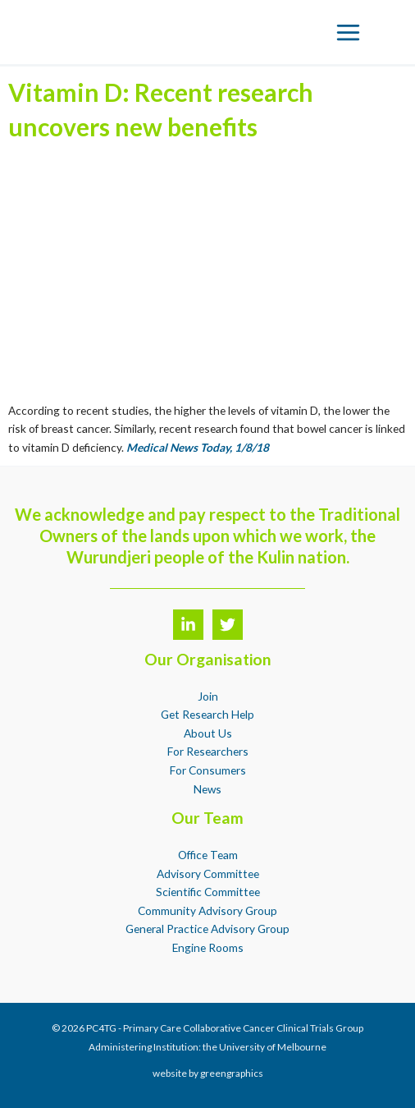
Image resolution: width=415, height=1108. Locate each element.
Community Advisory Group (207, 910)
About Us (208, 733)
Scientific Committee (208, 892)
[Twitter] (227, 624)
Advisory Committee (208, 873)
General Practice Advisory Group (207, 929)
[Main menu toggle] (348, 32)
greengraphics (231, 1073)
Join (208, 696)
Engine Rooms (208, 947)
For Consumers (208, 770)
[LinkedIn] (188, 624)
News (207, 789)
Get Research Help (207, 714)
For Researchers (208, 751)
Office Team (208, 855)
